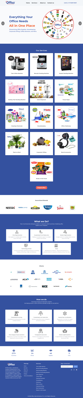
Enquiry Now (41, 187)
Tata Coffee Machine (40, 366)
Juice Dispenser (39, 374)
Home (28, 3)
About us (43, 3)
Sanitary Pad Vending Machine (43, 372)
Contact (26, 371)
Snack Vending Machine (41, 370)
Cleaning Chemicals (40, 378)
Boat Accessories (40, 388)
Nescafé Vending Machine (42, 368)
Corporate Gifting (40, 386)
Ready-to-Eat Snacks (41, 390)
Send (76, 366)
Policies (25, 373)
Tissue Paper (39, 376)
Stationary (38, 382)
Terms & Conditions (28, 375)
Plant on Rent (39, 384)
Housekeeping (39, 380)
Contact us (50, 3)
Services (34, 3)
